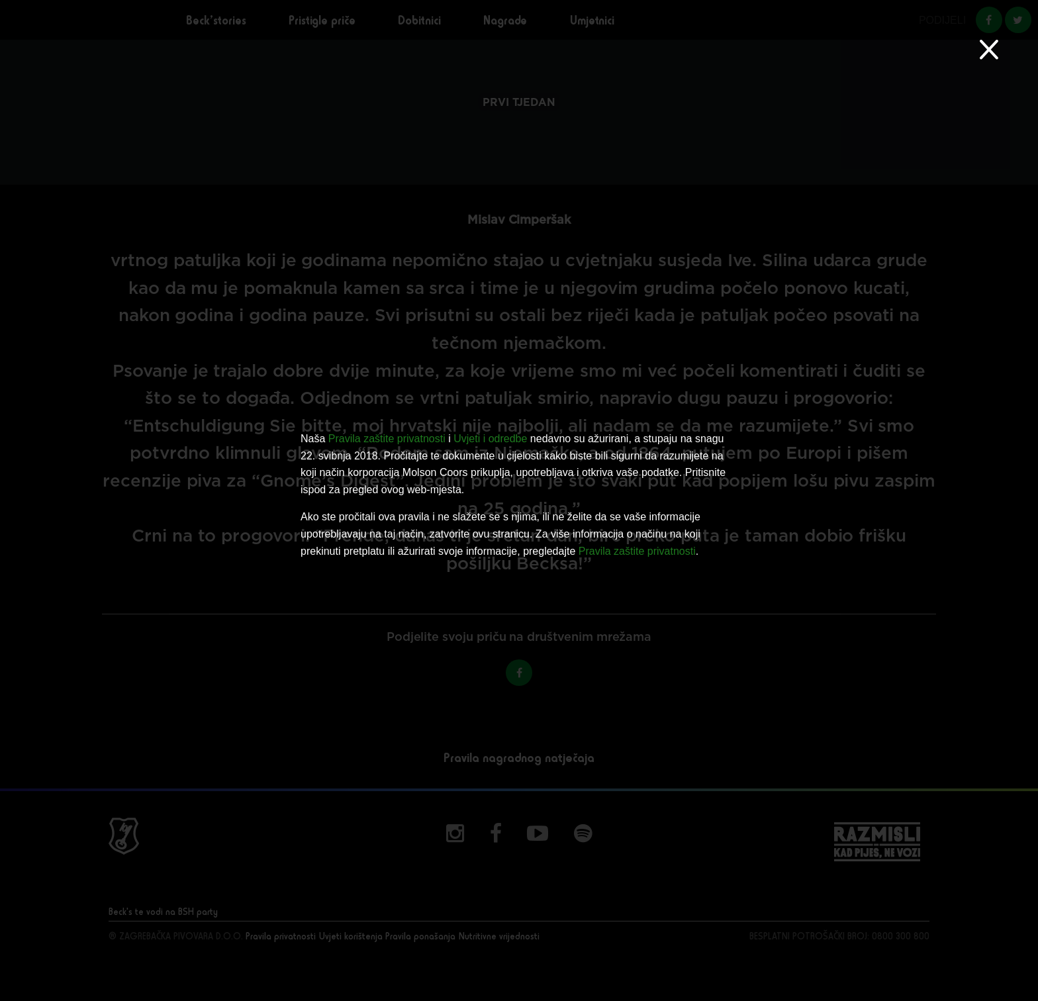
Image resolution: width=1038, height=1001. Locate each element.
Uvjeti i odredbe (490, 438)
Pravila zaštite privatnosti (387, 438)
